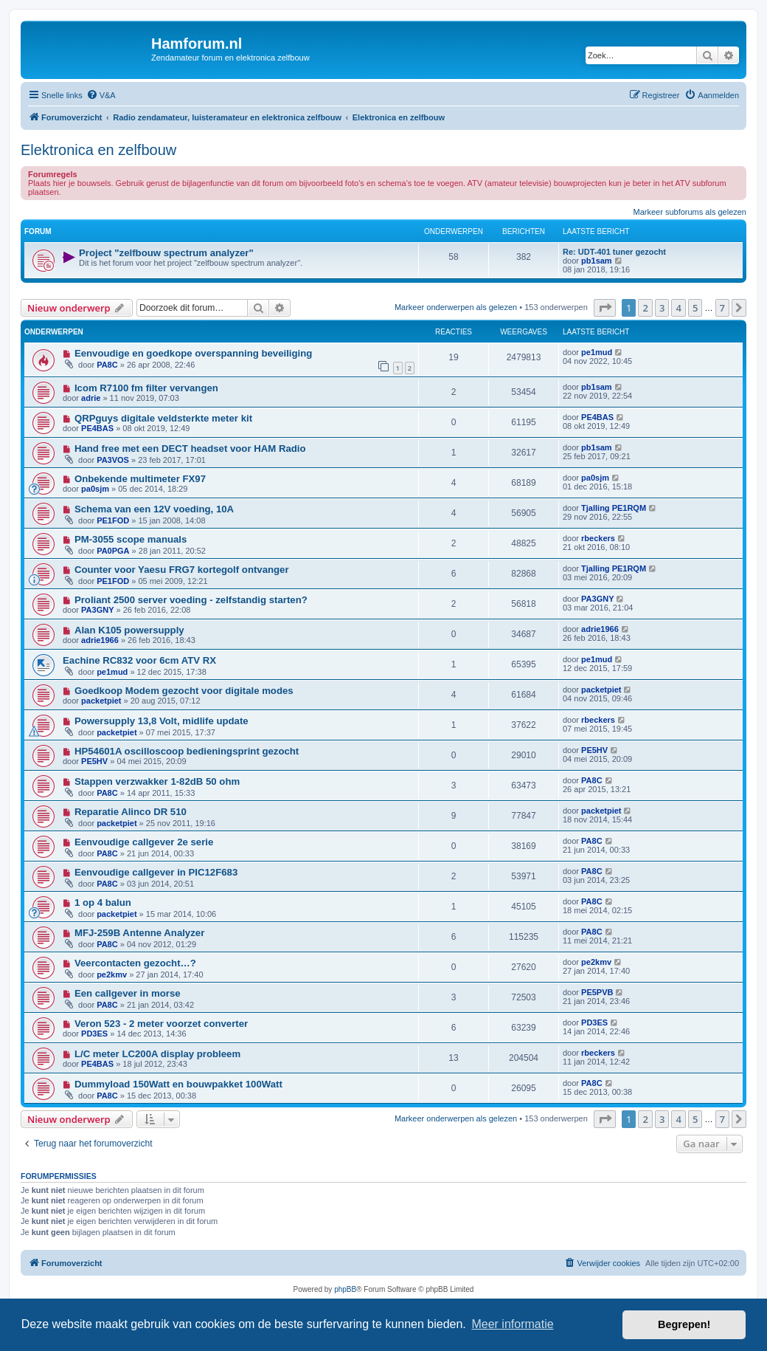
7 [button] (722, 307)
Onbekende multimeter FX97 (140, 478)
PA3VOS (113, 460)
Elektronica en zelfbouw (98, 150)
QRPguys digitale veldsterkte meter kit (163, 418)
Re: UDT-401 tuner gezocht (614, 251)
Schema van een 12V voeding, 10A (154, 509)
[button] (605, 308)
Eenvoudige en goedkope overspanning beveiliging (193, 353)
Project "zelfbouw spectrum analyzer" (166, 252)
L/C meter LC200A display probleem (157, 1053)
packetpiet (101, 700)
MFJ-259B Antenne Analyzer (139, 932)
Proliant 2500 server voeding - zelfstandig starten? (191, 599)
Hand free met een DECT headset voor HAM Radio (190, 448)
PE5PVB (597, 992)
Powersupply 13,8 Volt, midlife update (161, 720)
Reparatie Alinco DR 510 (130, 811)
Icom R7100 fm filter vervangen (146, 387)
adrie (90, 397)
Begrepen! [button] (684, 1324)
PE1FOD (113, 520)
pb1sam (596, 260)
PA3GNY (97, 609)
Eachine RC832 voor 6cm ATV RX (139, 660)
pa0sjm (95, 488)
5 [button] (695, 307)
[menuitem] (101, 95)
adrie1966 (100, 640)
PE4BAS (97, 428)
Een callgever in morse (127, 993)
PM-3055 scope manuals (130, 539)
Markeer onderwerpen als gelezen (456, 307)
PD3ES (94, 1033)
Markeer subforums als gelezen (690, 211)
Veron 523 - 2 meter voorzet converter (161, 1023)
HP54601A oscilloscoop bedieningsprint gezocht (186, 751)
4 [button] (678, 307)
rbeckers (598, 538)
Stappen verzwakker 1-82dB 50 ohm (157, 781)
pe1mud (596, 352)
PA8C (107, 364)
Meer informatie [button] (512, 1324)
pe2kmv (112, 974)
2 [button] (645, 307)
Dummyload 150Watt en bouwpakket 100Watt (178, 1084)
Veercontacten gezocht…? (135, 963)
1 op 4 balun (102, 902)
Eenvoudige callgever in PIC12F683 (155, 872)
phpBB (345, 1289)
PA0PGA (113, 550)
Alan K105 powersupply (129, 630)
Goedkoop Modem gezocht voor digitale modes (184, 690)
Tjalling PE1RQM (613, 507)
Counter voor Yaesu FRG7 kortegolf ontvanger (181, 569)
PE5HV (94, 761)
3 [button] (661, 307)
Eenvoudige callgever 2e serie (143, 842)
